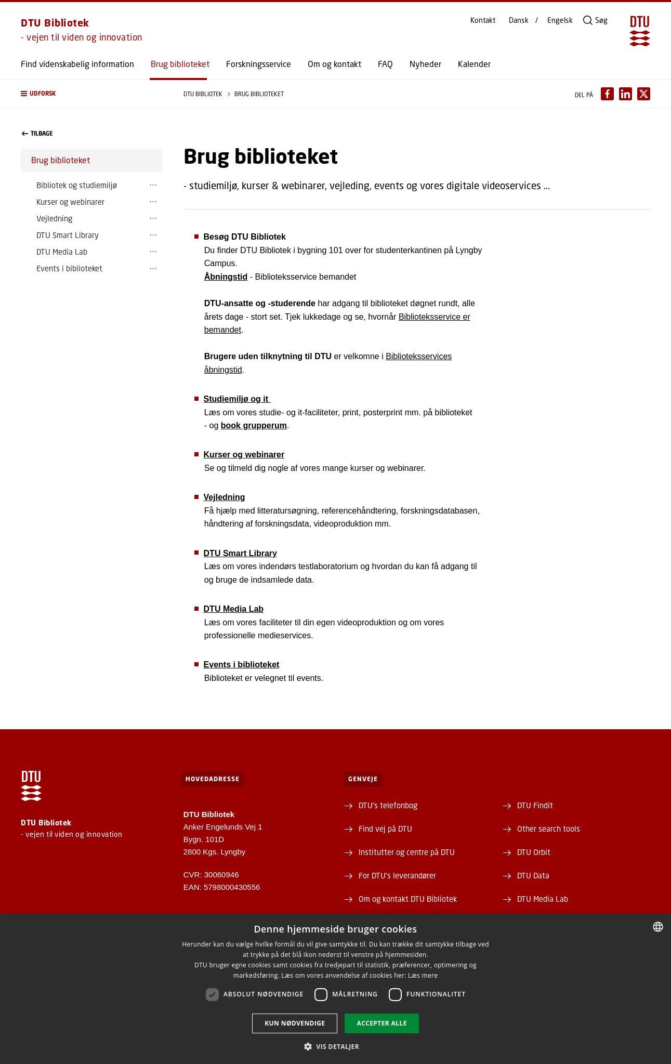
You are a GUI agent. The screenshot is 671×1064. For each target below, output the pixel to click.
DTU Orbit (533, 852)
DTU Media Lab (61, 251)
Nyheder (425, 64)
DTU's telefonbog (388, 805)
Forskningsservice (258, 64)
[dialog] (335, 989)
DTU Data (533, 875)
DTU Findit (535, 805)
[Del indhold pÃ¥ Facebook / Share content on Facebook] (607, 93)
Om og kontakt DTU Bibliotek (408, 898)
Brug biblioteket (180, 64)
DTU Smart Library (67, 235)
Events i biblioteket (69, 268)
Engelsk (560, 20)
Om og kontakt (334, 64)
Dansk (519, 20)
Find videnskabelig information (77, 64)
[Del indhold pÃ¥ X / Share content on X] (643, 93)
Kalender (474, 64)
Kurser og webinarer (70, 201)
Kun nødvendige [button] (295, 1023)
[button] (92, 93)
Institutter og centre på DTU (407, 852)
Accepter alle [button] (381, 1023)
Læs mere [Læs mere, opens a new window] (423, 975)
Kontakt (482, 20)
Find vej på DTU (385, 828)
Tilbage (37, 133)
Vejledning (54, 218)
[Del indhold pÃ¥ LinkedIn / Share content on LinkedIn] (625, 93)
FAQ (385, 64)
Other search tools (548, 828)
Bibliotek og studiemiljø (76, 185)
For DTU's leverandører (397, 875)
